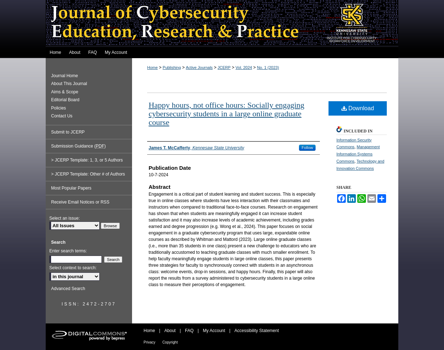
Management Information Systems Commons (358, 154)
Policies (58, 108)
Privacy (149, 342)
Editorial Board (65, 99)
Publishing (172, 67)
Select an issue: (64, 218)
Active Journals (199, 67)
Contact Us (61, 115)
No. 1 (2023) (268, 67)
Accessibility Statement (257, 330)
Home (152, 67)
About (170, 330)
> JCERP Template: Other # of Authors (88, 174)
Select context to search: (72, 267)
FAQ (189, 330)
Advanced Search (68, 288)
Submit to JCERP (68, 132)
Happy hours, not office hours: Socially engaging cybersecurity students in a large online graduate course (226, 114)
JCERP (224, 67)
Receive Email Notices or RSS (80, 202)
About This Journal (69, 83)
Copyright (170, 342)
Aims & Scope (64, 91)
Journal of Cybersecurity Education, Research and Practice (222, 23)
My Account (214, 330)
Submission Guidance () (78, 146)
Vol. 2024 (244, 67)
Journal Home (64, 75)
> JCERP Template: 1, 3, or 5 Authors (87, 160)
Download (357, 108)
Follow (307, 147)
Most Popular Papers (71, 188)
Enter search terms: (68, 250)
